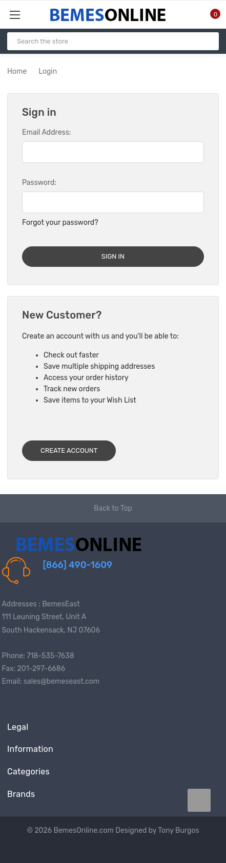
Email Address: (46, 132)
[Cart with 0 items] (209, 14)
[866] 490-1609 (78, 565)
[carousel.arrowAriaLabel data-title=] (199, 800)
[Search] (207, 41)
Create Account (68, 450)
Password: (39, 182)
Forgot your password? (60, 222)
